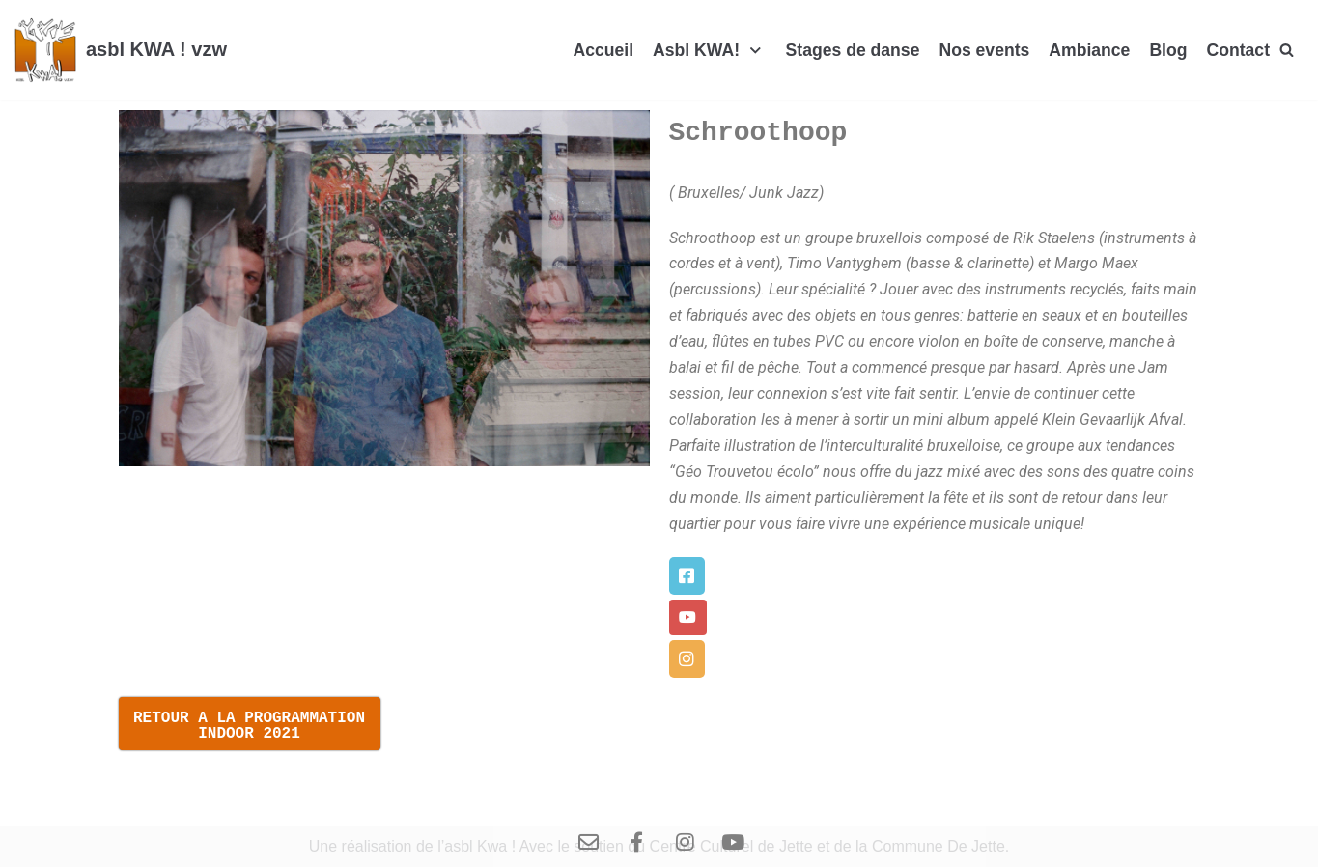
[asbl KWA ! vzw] (120, 50)
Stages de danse (853, 50)
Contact (1239, 50)
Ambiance (1089, 50)
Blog (1168, 50)
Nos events (984, 50)
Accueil (603, 50)
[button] (687, 576)
